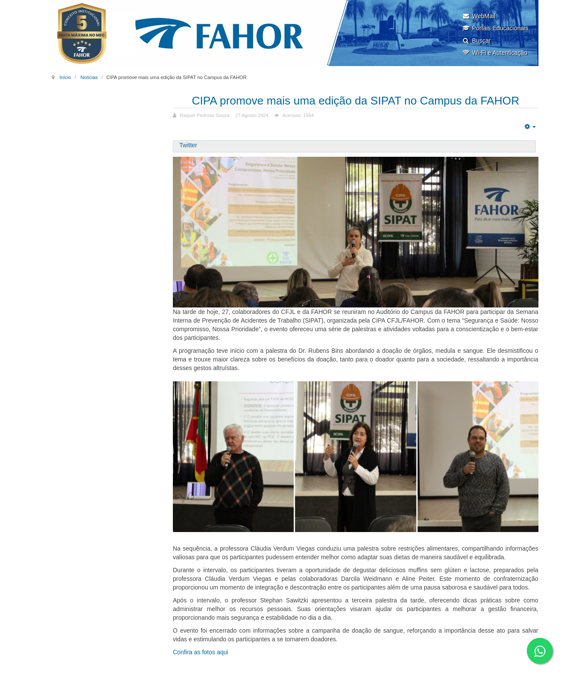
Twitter (188, 145)
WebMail (478, 16)
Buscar (476, 40)
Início (65, 77)
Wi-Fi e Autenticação (494, 52)
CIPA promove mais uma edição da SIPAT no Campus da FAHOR (355, 100)
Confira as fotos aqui (200, 652)
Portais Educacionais (495, 28)
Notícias (88, 77)
